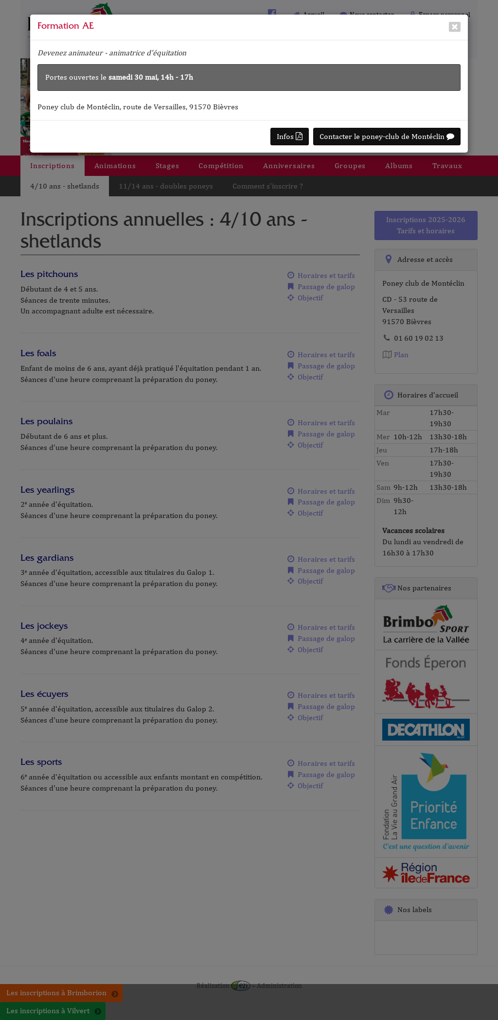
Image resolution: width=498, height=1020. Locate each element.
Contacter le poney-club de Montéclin (387, 136)
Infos (289, 136)
